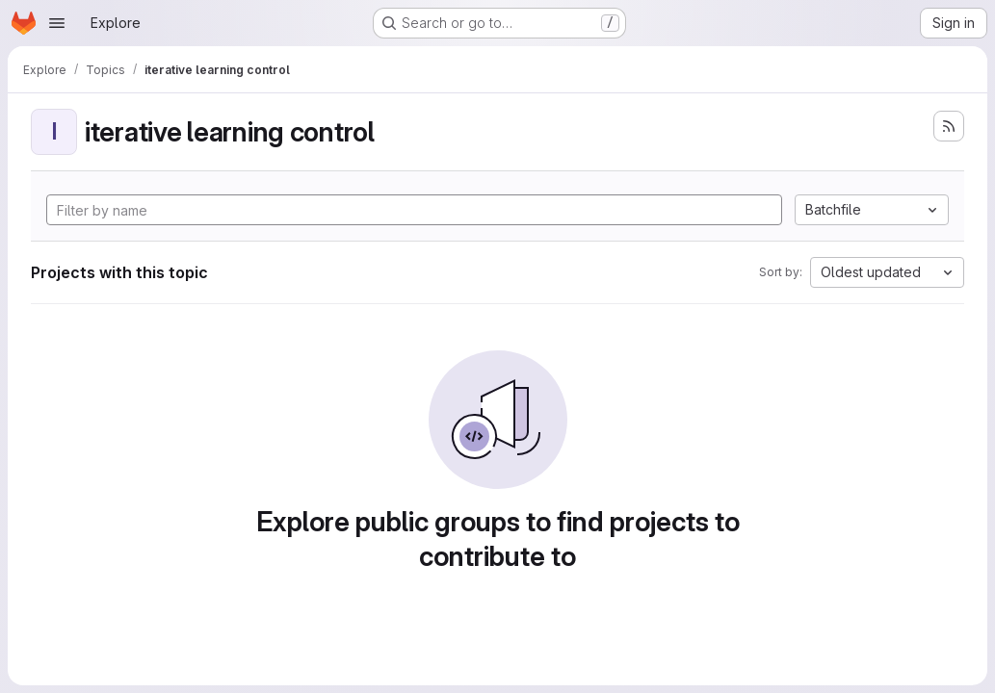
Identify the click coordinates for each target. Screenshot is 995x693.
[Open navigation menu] (56, 23)
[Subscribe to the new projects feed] (948, 126)
